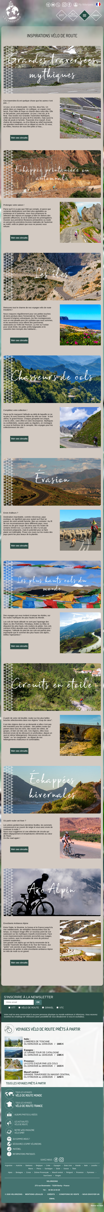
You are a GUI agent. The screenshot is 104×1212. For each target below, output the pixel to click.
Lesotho (94, 1165)
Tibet (74, 1169)
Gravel (47, 1007)
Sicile (58, 1169)
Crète (48, 1165)
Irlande (78, 1165)
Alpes (10, 1172)
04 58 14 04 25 (54, 1190)
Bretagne (19, 1172)
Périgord (69, 1172)
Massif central (57, 1172)
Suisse (66, 1169)
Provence (79, 1172)
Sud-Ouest (47, 1175)
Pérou (39, 1169)
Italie (86, 1165)
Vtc (60, 1007)
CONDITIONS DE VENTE (69, 1194)
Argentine (8, 1165)
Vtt (12, 1007)
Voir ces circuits (19, 138)
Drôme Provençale (41, 1172)
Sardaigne (49, 1169)
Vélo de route (29, 1007)
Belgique (39, 1165)
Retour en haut (97, 1206)
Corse (28, 1172)
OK (38, 1002)
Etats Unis (68, 1165)
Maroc (30, 1169)
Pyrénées (90, 1172)
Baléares (29, 1165)
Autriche (19, 1165)
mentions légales (34, 1194)
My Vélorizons (83, 5)
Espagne (57, 1165)
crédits (51, 1194)
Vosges (58, 1175)
